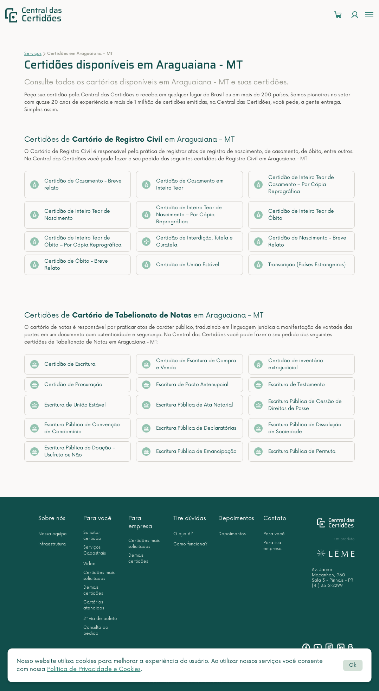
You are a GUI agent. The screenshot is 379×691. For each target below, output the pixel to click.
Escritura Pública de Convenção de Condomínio (75, 428)
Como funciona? (190, 544)
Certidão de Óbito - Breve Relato (69, 264)
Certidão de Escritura (62, 364)
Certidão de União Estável (180, 265)
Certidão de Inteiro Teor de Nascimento (70, 214)
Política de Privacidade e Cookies (94, 669)
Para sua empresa (272, 545)
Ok (352, 665)
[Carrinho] (338, 15)
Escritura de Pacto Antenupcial (185, 384)
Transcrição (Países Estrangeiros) (300, 265)
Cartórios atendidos (93, 605)
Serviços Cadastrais (94, 550)
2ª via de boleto (100, 618)
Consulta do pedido (95, 630)
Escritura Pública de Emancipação (189, 451)
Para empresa (140, 522)
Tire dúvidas (189, 518)
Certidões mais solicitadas (99, 575)
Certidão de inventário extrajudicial (288, 364)
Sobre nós (51, 518)
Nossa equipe (52, 534)
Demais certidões (93, 590)
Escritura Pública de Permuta (294, 451)
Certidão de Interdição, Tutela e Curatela (187, 241)
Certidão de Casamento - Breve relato (76, 184)
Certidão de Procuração (66, 384)
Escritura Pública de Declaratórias (189, 428)
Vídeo (89, 564)
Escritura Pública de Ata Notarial (187, 405)
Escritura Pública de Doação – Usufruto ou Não (72, 451)
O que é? (183, 534)
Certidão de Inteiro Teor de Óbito (294, 214)
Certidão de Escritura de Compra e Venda (189, 364)
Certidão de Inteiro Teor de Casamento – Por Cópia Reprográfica (294, 184)
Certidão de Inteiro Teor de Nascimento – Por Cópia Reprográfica (182, 215)
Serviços (32, 53)
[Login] (355, 15)
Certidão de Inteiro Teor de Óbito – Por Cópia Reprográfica (75, 241)
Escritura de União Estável (68, 405)
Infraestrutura (52, 544)
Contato (274, 518)
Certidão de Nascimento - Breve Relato (300, 241)
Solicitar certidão (92, 535)
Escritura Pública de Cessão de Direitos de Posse (298, 404)
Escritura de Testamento (289, 384)
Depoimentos (236, 518)
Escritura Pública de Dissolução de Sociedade (297, 428)
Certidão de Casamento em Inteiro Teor (183, 184)
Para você (97, 518)
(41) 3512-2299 (327, 585)
